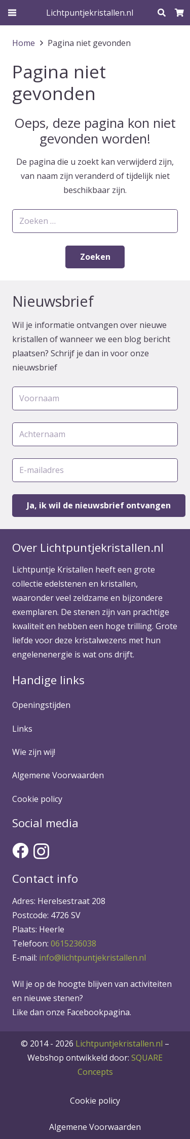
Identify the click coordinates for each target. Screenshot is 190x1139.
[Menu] (12, 12)
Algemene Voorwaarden (58, 775)
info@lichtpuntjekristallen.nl (92, 957)
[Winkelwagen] (179, 12)
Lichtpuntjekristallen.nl (119, 1043)
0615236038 (73, 943)
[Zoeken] (161, 12)
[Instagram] (41, 851)
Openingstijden (41, 704)
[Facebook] (20, 850)
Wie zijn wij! (33, 751)
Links (22, 728)
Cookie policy (37, 798)
